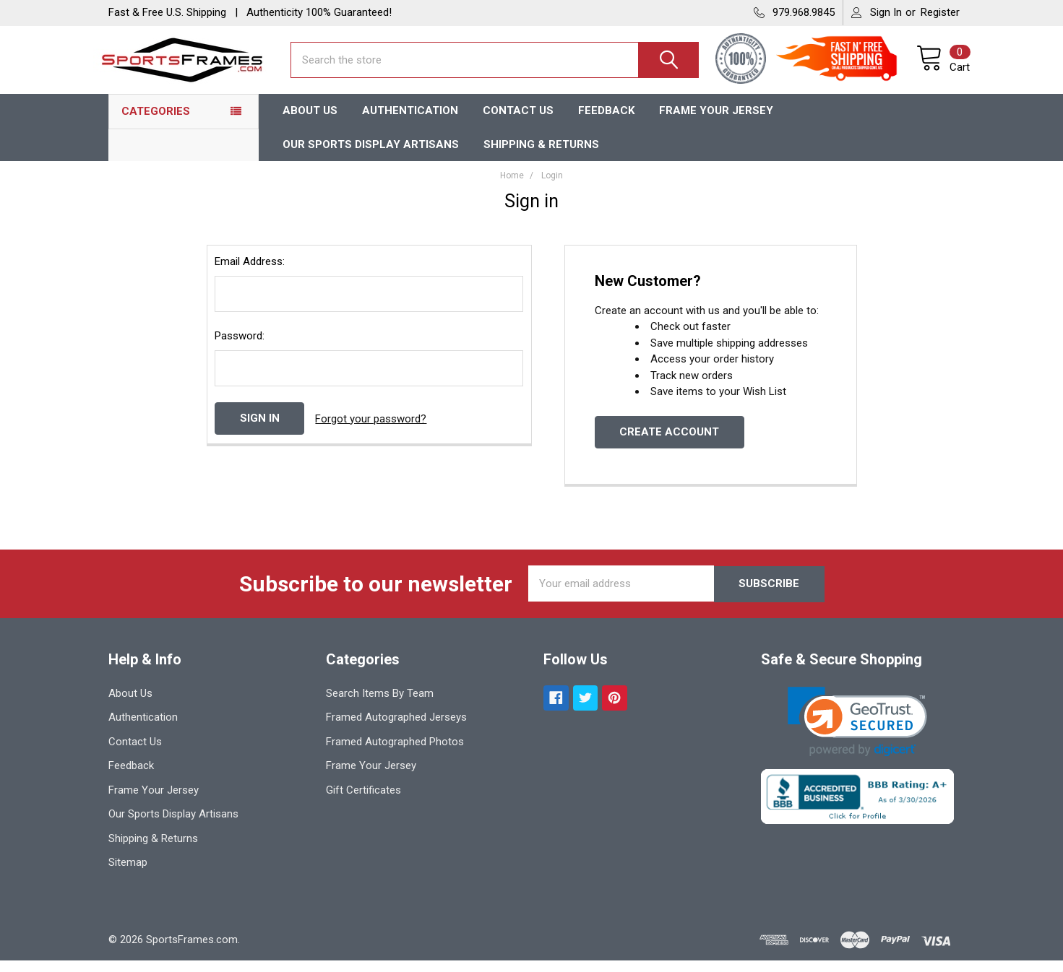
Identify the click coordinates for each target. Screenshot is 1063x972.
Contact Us (518, 122)
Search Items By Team (380, 704)
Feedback (606, 122)
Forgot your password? (370, 430)
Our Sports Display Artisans (371, 155)
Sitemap (127, 873)
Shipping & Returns (541, 155)
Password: (239, 348)
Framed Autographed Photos (395, 753)
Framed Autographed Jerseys (396, 728)
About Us (310, 122)
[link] (857, 733)
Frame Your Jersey (716, 122)
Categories (155, 122)
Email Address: (250, 273)
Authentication (410, 122)
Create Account (669, 444)
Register (940, 12)
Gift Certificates (363, 801)
